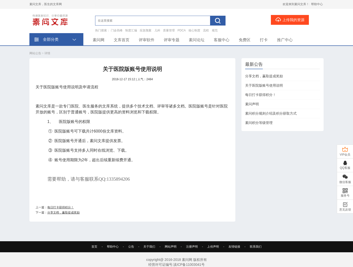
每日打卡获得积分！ (60, 207)
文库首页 (121, 40)
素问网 (98, 40)
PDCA (181, 30)
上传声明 (213, 246)
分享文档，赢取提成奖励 (63, 212)
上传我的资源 (289, 20)
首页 (94, 246)
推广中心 (285, 40)
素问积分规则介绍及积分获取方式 (271, 113)
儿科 (157, 30)
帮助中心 (317, 4)
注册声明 (192, 246)
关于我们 (149, 246)
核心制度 (194, 30)
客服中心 (221, 40)
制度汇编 (131, 30)
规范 (215, 30)
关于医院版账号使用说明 (264, 85)
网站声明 (170, 246)
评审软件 (146, 40)
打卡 (264, 40)
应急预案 (145, 30)
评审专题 (171, 40)
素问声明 (252, 104)
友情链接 (234, 246)
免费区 (245, 40)
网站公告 (35, 53)
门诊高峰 (117, 30)
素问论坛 (196, 40)
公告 (131, 246)
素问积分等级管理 (259, 123)
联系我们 (256, 246)
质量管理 (169, 30)
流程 (206, 30)
